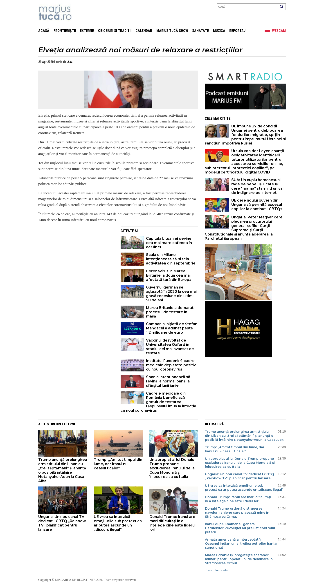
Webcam (279, 31)
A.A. (70, 62)
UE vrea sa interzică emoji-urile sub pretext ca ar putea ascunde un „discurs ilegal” (118, 523)
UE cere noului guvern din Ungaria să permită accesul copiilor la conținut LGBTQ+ (256, 204)
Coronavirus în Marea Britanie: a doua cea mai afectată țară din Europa (168, 275)
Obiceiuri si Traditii (114, 31)
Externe (87, 31)
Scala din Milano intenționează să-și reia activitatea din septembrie (171, 259)
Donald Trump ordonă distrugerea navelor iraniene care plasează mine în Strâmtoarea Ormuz (237, 512)
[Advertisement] (76, 257)
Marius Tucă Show (172, 31)
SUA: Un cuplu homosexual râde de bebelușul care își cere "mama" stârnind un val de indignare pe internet (257, 186)
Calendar (143, 31)
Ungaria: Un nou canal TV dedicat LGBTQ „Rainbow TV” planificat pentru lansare (62, 523)
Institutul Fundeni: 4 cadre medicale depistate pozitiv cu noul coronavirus (171, 365)
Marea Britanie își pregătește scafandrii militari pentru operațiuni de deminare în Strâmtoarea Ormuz (239, 559)
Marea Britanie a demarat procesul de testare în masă (170, 312)
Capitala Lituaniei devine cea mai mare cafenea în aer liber (169, 242)
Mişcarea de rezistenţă (79, 12)
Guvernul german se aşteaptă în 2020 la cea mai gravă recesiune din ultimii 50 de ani (171, 293)
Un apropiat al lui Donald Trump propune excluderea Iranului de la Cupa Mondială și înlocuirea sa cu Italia (172, 468)
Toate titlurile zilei (216, 570)
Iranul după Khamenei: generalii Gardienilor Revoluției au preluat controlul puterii (240, 528)
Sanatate (200, 31)
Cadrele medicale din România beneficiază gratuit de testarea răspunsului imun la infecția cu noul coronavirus (158, 402)
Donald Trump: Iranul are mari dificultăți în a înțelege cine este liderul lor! (172, 523)
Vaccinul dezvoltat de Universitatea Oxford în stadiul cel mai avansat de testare (170, 346)
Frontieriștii (65, 31)
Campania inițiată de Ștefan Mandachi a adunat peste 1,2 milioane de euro (171, 328)
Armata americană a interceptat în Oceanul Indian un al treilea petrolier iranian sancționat (242, 543)
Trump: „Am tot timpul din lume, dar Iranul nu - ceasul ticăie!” (118, 463)
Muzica (219, 31)
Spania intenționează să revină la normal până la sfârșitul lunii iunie (168, 381)
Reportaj (237, 31)
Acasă (43, 31)
